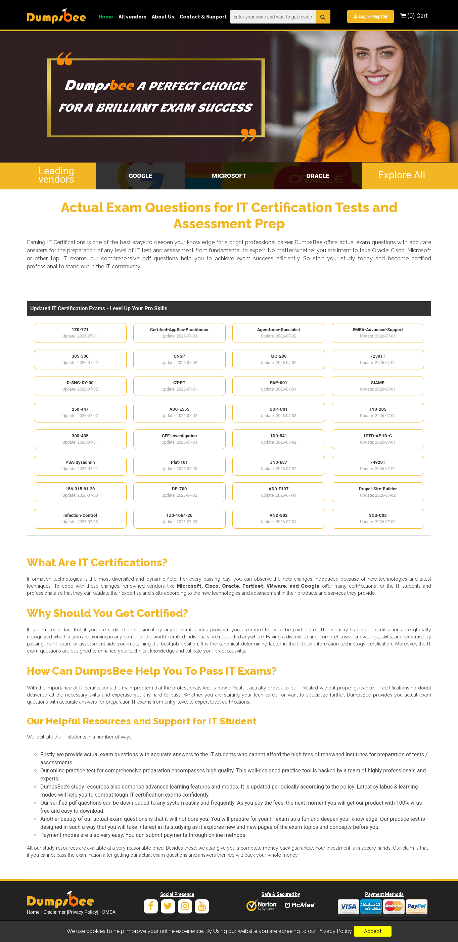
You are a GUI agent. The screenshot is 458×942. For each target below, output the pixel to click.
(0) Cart (414, 15)
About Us (163, 16)
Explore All (401, 174)
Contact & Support (203, 16)
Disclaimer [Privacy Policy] (71, 913)
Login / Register (370, 16)
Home (106, 16)
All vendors (132, 16)
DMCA (109, 913)
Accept (372, 931)
